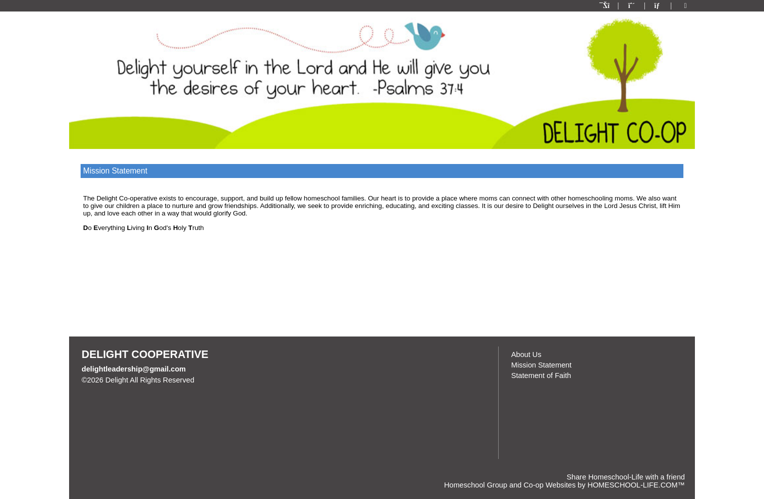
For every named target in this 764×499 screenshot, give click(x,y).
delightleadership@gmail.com (134, 369)
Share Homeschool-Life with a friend (626, 477)
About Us (526, 354)
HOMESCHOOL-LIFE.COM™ (636, 485)
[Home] (605, 6)
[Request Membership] (631, 6)
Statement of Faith (541, 376)
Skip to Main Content (238, 380)
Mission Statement (541, 365)
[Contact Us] (657, 6)
